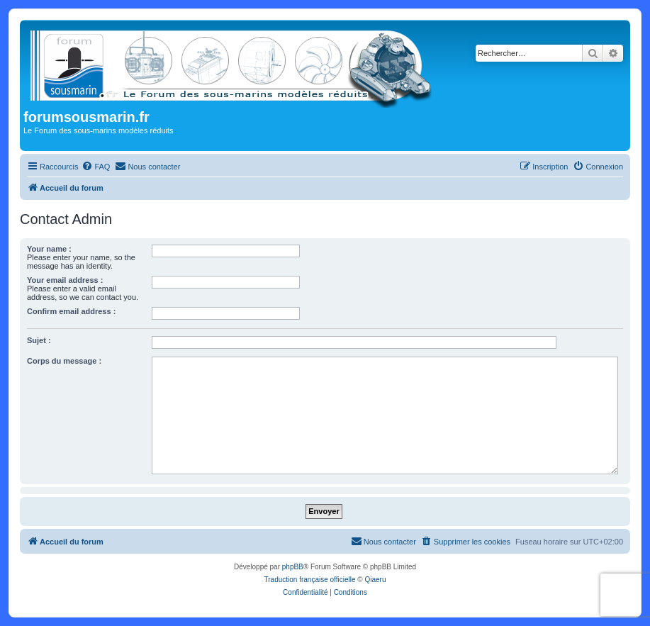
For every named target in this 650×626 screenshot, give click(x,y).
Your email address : (65, 280)
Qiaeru (375, 579)
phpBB (292, 567)
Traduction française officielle (310, 579)
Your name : (49, 249)
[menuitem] (96, 166)
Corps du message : (64, 361)
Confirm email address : (71, 311)
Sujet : (39, 340)
